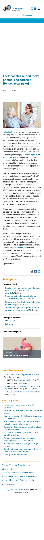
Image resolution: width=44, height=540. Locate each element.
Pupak (20, 383)
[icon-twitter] (32, 8)
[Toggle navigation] (39, 20)
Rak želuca (9, 324)
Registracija (27, 15)
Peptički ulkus (10, 320)
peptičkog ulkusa (32, 154)
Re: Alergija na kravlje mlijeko (28, 375)
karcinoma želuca (10, 157)
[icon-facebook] (34, 8)
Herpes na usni (23, 380)
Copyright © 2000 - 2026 (13, 490)
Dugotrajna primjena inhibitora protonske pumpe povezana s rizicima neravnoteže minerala (22, 290)
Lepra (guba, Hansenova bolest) (15, 455)
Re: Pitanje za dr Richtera (27, 392)
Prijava (15, 15)
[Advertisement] (22, 46)
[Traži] (38, 9)
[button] (4, 349)
